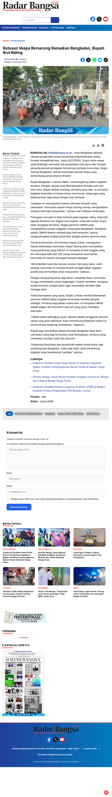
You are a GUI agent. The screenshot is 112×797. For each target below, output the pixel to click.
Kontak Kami (57, 28)
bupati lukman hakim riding (70, 414)
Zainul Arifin (10, 59)
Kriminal (70, 28)
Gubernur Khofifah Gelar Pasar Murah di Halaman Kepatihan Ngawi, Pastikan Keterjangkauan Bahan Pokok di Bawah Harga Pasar (68, 367)
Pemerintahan (29, 28)
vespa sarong (93, 414)
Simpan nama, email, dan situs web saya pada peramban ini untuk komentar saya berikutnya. (55, 499)
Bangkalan (50, 414)
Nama (9, 473)
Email (9, 486)
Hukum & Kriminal (11, 28)
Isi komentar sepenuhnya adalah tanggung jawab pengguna (35, 444)
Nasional (44, 28)
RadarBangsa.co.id (60, 152)
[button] (93, 145)
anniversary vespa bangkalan (28, 414)
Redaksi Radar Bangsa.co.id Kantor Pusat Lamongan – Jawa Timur (45, 749)
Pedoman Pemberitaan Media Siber (55, 755)
